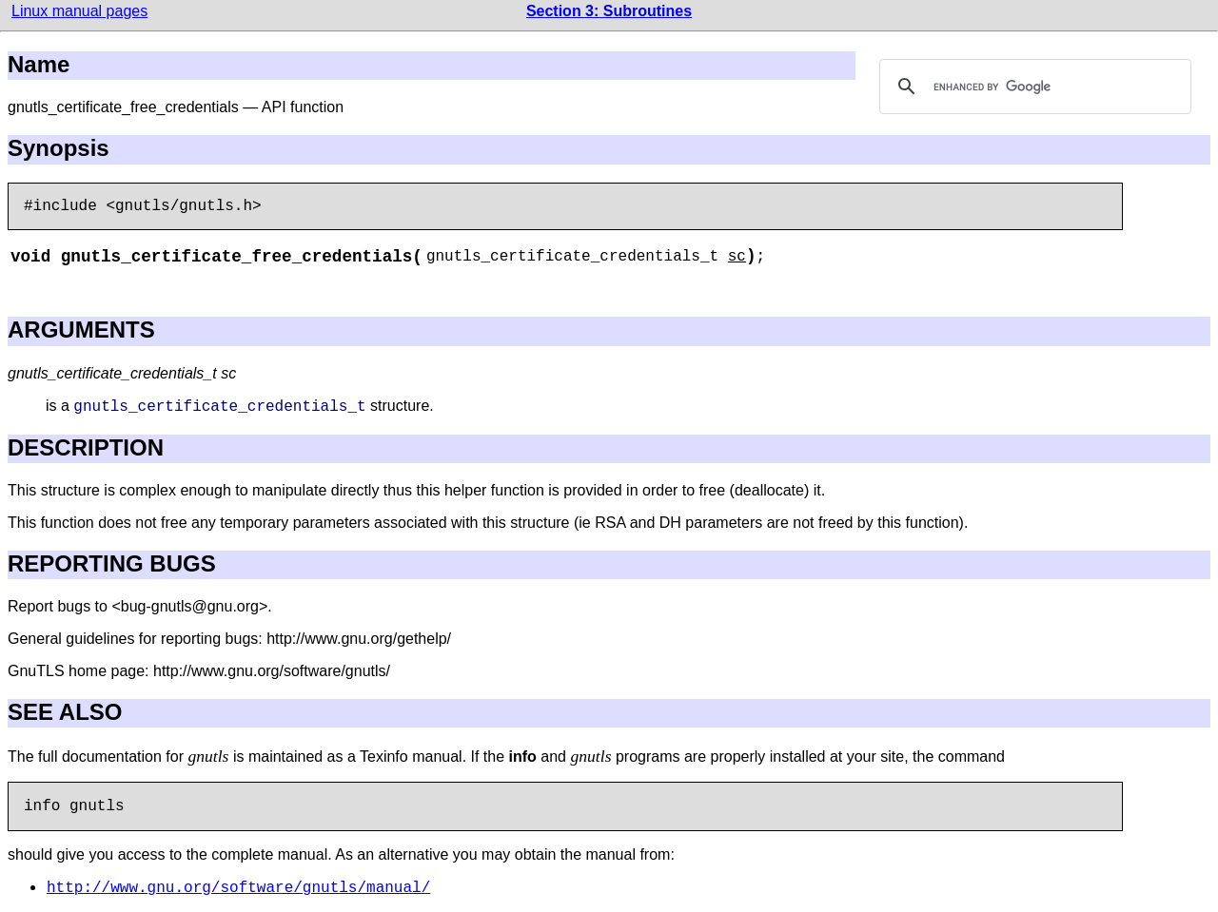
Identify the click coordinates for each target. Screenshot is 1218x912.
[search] (1032, 86)
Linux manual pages (79, 11)
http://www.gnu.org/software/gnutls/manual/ (238, 888)
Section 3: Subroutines (609, 11)
